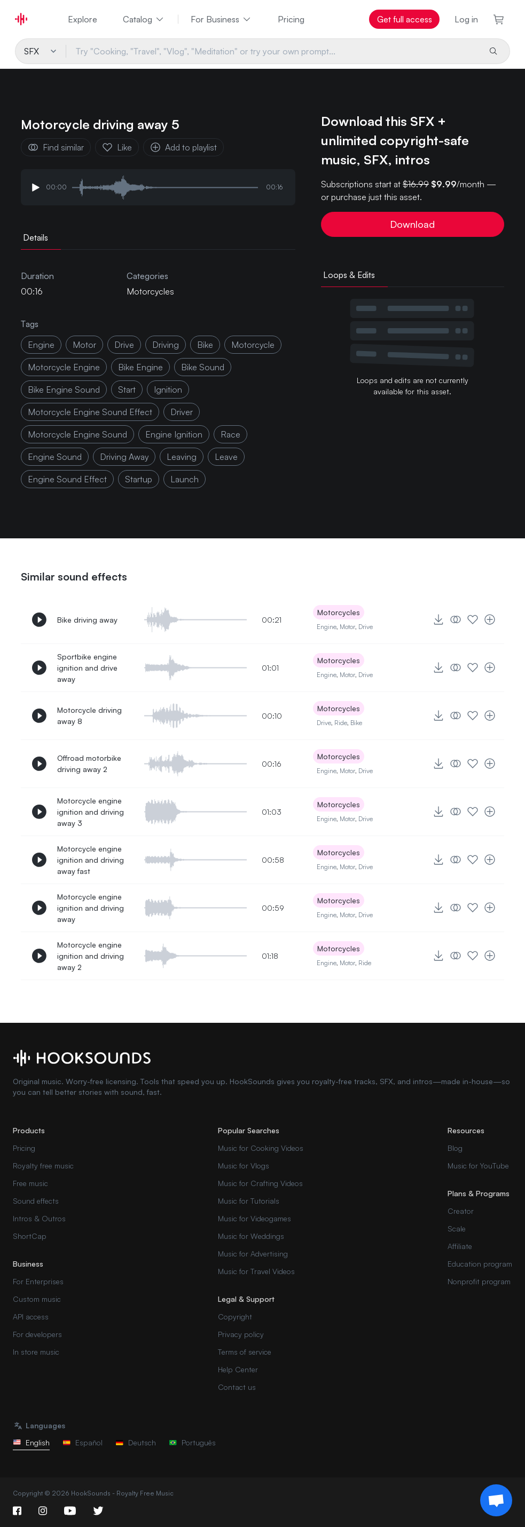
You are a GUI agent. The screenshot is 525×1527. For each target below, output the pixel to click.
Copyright (235, 1316)
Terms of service (244, 1351)
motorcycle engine (64, 367)
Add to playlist (183, 147)
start (127, 389)
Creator (461, 1210)
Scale (457, 1228)
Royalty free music (43, 1165)
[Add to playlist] (490, 619)
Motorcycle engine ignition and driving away (90, 908)
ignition (168, 389)
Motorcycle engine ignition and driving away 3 (90, 812)
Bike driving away (87, 619)
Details (35, 237)
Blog (455, 1147)
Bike (356, 723)
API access (31, 1316)
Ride (340, 723)
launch (184, 479)
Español (82, 1442)
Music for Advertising (253, 1253)
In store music (36, 1351)
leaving (182, 456)
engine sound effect (67, 479)
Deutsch (135, 1442)
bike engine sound (64, 389)
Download (412, 224)
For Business (221, 19)
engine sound (55, 456)
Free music (30, 1183)
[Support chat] (496, 1500)
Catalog (144, 19)
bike (205, 344)
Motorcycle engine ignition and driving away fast (90, 860)
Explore (82, 19)
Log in (466, 19)
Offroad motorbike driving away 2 (89, 763)
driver (181, 412)
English (31, 1442)
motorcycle (253, 344)
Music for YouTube (478, 1165)
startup (138, 479)
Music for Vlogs (243, 1165)
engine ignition (173, 434)
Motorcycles (150, 291)
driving (165, 344)
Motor (347, 627)
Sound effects (36, 1200)
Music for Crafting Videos (260, 1183)
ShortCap (29, 1235)
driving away (124, 456)
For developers (37, 1334)
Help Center (238, 1369)
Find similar (56, 147)
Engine (41, 344)
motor (84, 344)
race (230, 434)
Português (192, 1442)
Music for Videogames (254, 1218)
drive (124, 344)
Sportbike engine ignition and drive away (87, 667)
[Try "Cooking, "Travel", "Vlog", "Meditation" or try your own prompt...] (273, 51)
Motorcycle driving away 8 (89, 715)
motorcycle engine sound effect (90, 412)
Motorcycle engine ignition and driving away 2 (90, 956)
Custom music (37, 1298)
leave (226, 456)
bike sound (202, 367)
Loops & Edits (349, 274)
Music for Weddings (251, 1235)
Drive (365, 627)
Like (117, 147)
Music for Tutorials (248, 1200)
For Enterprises (38, 1281)
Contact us (237, 1386)
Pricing (291, 19)
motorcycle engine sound (77, 434)
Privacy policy (241, 1334)
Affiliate (460, 1246)
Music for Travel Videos (256, 1271)
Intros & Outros (39, 1218)
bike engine (140, 367)
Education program (480, 1263)
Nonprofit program (479, 1281)
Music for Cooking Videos (260, 1147)
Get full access (404, 19)
